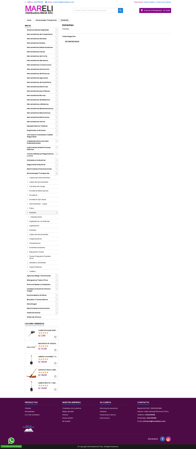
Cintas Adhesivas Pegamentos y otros (40, 155)
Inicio (28, 25)
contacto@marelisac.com (63, 2)
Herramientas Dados (36, 43)
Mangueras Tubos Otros (37, 280)
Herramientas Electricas (37, 86)
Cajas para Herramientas (39, 177)
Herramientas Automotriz (38, 69)
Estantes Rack (36, 217)
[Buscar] (98, 10)
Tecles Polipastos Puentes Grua (40, 257)
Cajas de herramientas (38, 182)
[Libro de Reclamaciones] (28, 428)
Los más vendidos (34, 323)
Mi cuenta (66, 421)
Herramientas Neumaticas (38, 113)
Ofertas (28, 408)
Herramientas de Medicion (38, 100)
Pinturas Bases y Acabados (38, 284)
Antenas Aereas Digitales (38, 30)
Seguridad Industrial (36, 164)
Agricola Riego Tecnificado (39, 276)
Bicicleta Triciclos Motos (37, 299)
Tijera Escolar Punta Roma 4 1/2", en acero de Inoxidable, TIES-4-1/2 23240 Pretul (48, 330)
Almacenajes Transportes (38, 173)
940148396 (38, 2)
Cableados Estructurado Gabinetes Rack (38, 142)
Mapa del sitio (68, 411)
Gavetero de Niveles (37, 262)
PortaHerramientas (37, 247)
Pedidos (103, 411)
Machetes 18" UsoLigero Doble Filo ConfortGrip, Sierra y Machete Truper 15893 (48, 343)
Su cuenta (105, 402)
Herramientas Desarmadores (40, 47)
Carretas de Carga (37, 186)
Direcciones (105, 418)
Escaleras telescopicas (38, 191)
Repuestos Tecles (36, 252)
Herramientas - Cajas (38, 204)
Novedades (29, 411)
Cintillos (32, 271)
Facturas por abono (108, 415)
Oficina (65, 415)
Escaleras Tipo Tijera (37, 199)
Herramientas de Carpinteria (39, 34)
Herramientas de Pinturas (38, 73)
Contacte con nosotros (71, 408)
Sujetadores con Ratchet (39, 221)
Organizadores (35, 239)
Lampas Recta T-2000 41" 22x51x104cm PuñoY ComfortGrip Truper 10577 (48, 383)
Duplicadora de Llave (36, 130)
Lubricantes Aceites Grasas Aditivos (38, 148)
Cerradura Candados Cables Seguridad (40, 136)
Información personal (109, 408)
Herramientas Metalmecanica (40, 108)
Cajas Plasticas (35, 267)
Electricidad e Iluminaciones (39, 169)
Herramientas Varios (36, 121)
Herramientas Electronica (38, 117)
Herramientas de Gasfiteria (39, 82)
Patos (31, 208)
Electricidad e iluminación (38, 308)
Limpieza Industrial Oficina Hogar (38, 290)
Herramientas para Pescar (38, 91)
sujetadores (34, 225)
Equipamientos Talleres (37, 126)
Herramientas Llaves (36, 52)
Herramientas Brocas (36, 95)
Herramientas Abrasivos (37, 60)
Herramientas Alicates (36, 38)
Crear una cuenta (163, 2)
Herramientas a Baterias (37, 104)
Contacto (143, 402)
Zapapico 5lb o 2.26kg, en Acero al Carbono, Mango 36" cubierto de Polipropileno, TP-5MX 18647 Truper (48, 370)
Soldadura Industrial (36, 160)
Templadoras (34, 243)
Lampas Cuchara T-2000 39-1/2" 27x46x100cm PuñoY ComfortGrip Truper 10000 (48, 356)
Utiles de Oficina (34, 317)
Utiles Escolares (33, 312)
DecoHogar (32, 304)
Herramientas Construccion (39, 65)
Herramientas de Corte (37, 56)
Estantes (32, 212)
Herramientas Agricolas (37, 78)
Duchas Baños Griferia (36, 295)
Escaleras (33, 195)
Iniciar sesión (149, 2)
